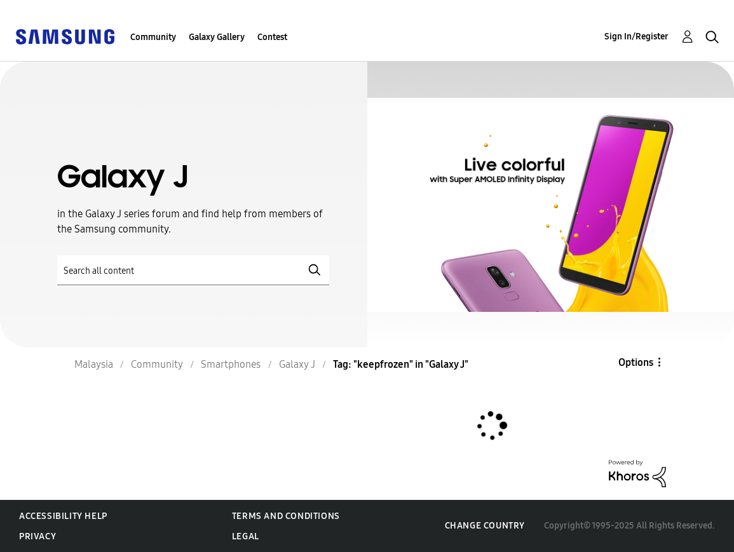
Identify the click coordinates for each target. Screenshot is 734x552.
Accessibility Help (63, 516)
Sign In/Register (636, 36)
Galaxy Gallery (217, 37)
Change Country (485, 525)
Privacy (37, 536)
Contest (272, 37)
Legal (245, 536)
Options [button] (635, 362)
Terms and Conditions (286, 516)
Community (153, 37)
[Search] (193, 270)
